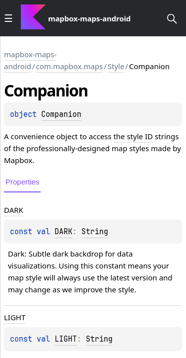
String (94, 232)
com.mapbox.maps (69, 66)
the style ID (133, 136)
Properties (22, 182)
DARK (63, 232)
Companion (61, 114)
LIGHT (66, 339)
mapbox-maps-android (30, 60)
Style (116, 66)
